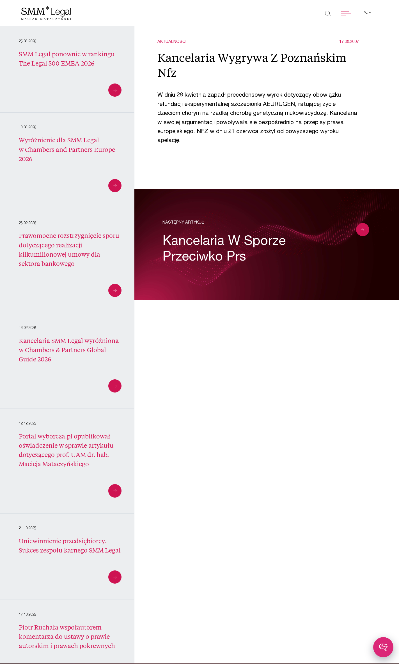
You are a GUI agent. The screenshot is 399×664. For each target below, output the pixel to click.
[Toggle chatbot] (383, 647)
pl (366, 13)
